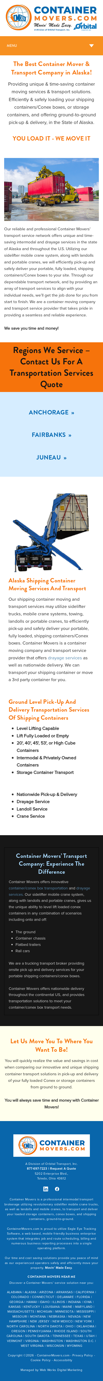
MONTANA (38, 1316)
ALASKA (31, 1292)
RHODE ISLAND (66, 1331)
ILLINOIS (58, 1302)
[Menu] (51, 45)
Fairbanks (49, 435)
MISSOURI (20, 1316)
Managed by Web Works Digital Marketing (51, 1370)
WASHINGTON (52, 1341)
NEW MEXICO (62, 1321)
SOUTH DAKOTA (37, 1336)
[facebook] (57, 1188)
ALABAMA (14, 1292)
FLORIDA (83, 1297)
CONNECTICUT (43, 1297)
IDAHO (45, 1302)
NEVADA (74, 1316)
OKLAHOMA (85, 1326)
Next (93, 189)
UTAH (90, 1336)
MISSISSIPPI (85, 1311)
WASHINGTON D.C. (80, 1341)
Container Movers (23, 1199)
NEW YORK (83, 1321)
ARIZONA (46, 1292)
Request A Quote (63, 1168)
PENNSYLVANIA (39, 1331)
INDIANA (74, 1302)
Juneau (49, 457)
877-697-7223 (37, 1168)
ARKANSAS (64, 1292)
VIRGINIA (32, 1341)
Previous (10, 189)
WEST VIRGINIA (32, 1346)
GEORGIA (16, 1302)
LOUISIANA (51, 1307)
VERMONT (15, 1341)
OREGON (18, 1331)
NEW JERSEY (40, 1321)
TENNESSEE (61, 1336)
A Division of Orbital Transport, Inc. (51, 1164)
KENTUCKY (32, 1307)
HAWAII (31, 1302)
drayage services (65, 657)
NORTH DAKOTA (50, 1326)
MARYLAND (84, 1307)
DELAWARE (65, 1297)
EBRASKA (58, 1316)
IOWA (88, 1302)
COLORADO (20, 1297)
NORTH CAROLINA (21, 1326)
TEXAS (78, 1336)
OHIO (69, 1326)
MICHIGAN (44, 1311)
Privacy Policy (82, 1355)
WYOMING (74, 1346)
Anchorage (49, 412)
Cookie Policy (41, 1360)
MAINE (67, 1307)
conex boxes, (66, 1214)
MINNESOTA (64, 1311)
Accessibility (63, 1360)
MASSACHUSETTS (20, 1311)
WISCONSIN (55, 1346)
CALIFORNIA (85, 1292)
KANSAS (15, 1307)
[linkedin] (45, 1188)
